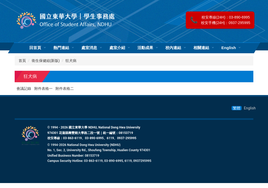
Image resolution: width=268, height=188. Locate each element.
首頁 (22, 60)
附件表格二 (64, 88)
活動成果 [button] (145, 48)
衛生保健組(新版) (46, 60)
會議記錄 (23, 88)
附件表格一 (43, 88)
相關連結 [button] (201, 48)
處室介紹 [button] (117, 48)
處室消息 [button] (89, 48)
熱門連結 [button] (61, 48)
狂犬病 (70, 60)
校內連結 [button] (173, 48)
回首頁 (35, 48)
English (228, 48)
